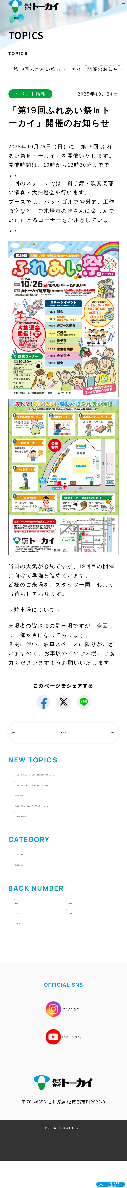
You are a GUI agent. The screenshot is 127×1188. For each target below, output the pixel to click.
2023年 (76, 939)
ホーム (35, 67)
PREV (25, 737)
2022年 (24, 950)
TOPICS (62, 67)
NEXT (101, 737)
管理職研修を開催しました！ (51, 842)
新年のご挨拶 (32, 814)
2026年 (24, 929)
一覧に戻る (63, 737)
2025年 (76, 929)
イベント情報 (98, 67)
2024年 (24, 939)
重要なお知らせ (34, 891)
